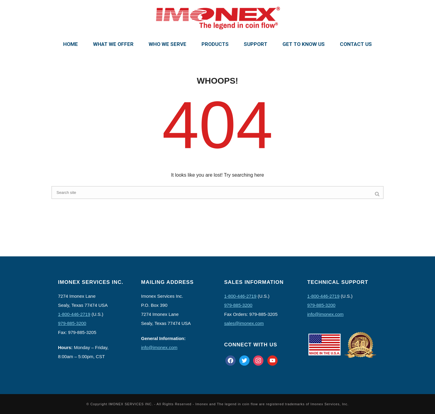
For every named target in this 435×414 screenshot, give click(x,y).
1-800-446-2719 (74, 314)
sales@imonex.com (244, 323)
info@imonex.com (159, 347)
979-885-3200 (72, 323)
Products (215, 44)
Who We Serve (167, 44)
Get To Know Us (303, 44)
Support (255, 44)
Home (70, 44)
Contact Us (356, 44)
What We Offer (113, 44)
